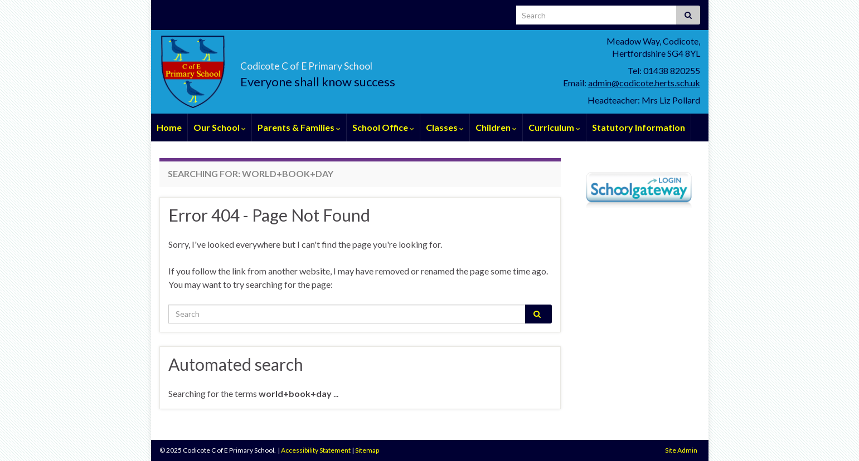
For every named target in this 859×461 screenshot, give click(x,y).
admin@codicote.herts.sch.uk (644, 82)
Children (496, 127)
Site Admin (681, 450)
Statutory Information (638, 127)
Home (169, 127)
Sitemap (367, 450)
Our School (219, 127)
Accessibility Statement (316, 450)
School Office (383, 127)
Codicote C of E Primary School (376, 62)
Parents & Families (299, 127)
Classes (445, 127)
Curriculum (554, 127)
